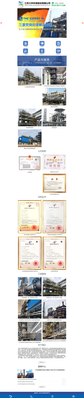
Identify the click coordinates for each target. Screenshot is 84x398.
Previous (1, 23)
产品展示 (42, 46)
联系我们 (58, 54)
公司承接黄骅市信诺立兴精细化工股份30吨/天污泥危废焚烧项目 (50, 370)
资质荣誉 (58, 46)
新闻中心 (42, 54)
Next (83, 23)
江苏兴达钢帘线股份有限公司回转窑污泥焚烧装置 (27, 379)
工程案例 (25, 54)
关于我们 (25, 46)
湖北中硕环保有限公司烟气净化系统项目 (25, 381)
